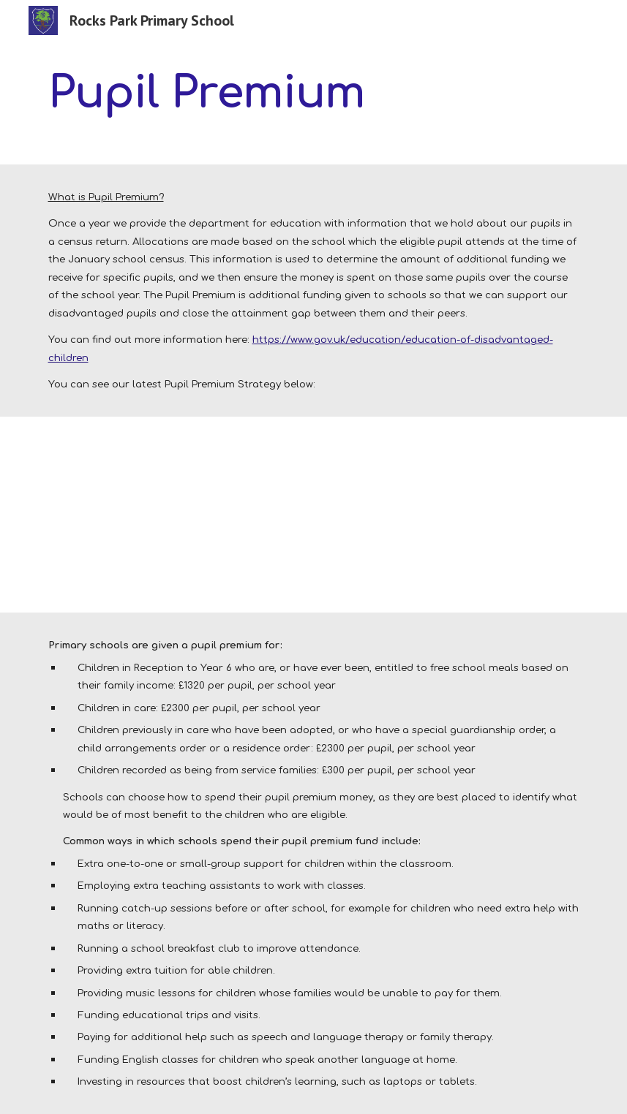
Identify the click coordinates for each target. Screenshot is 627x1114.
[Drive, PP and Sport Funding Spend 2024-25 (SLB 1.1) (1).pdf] (383, 515)
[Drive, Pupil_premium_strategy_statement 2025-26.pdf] (151, 515)
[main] (220, 92)
